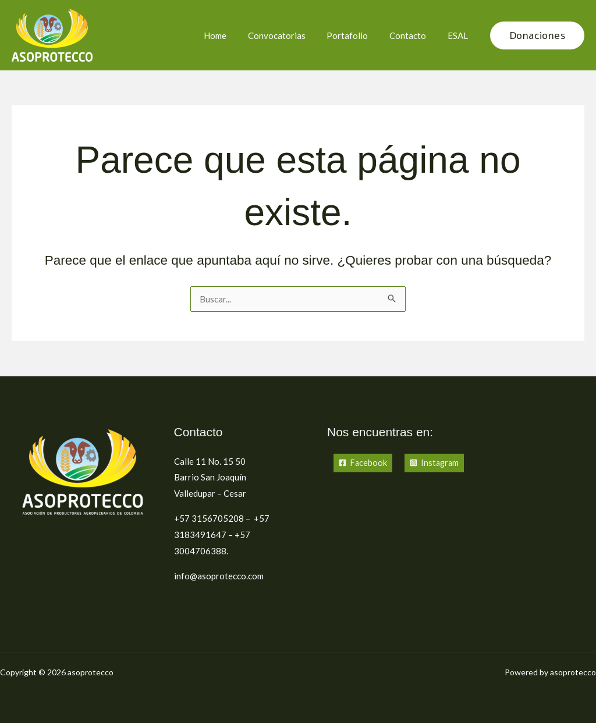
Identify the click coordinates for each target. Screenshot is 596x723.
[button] (537, 35)
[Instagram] (435, 463)
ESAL (459, 35)
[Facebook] (363, 463)
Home (232, 35)
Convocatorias (290, 35)
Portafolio (357, 35)
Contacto (413, 35)
